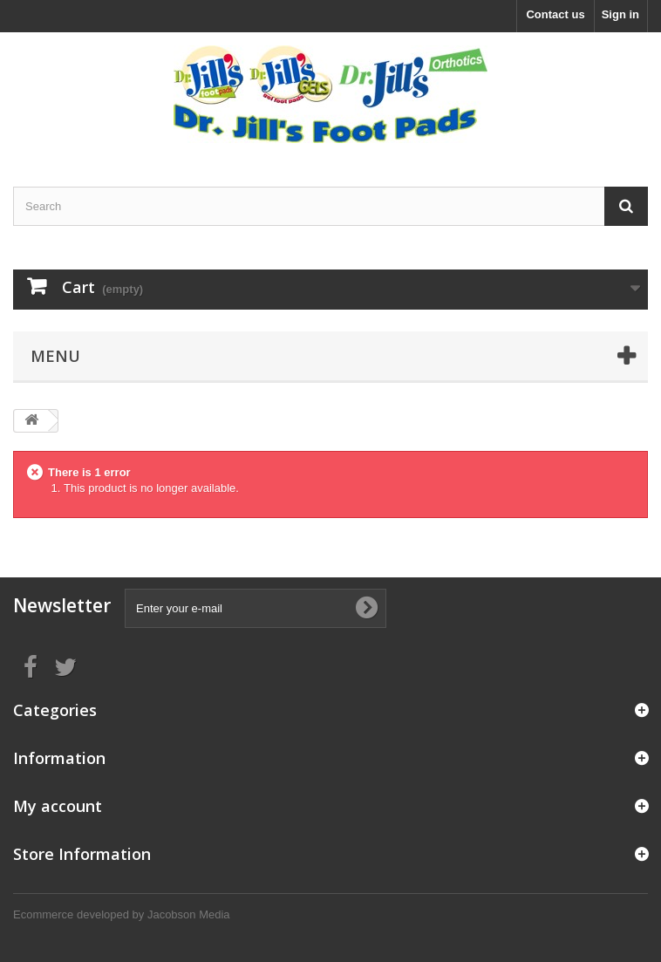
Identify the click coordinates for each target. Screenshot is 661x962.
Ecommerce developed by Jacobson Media (121, 914)
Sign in (620, 14)
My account (57, 805)
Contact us (555, 14)
